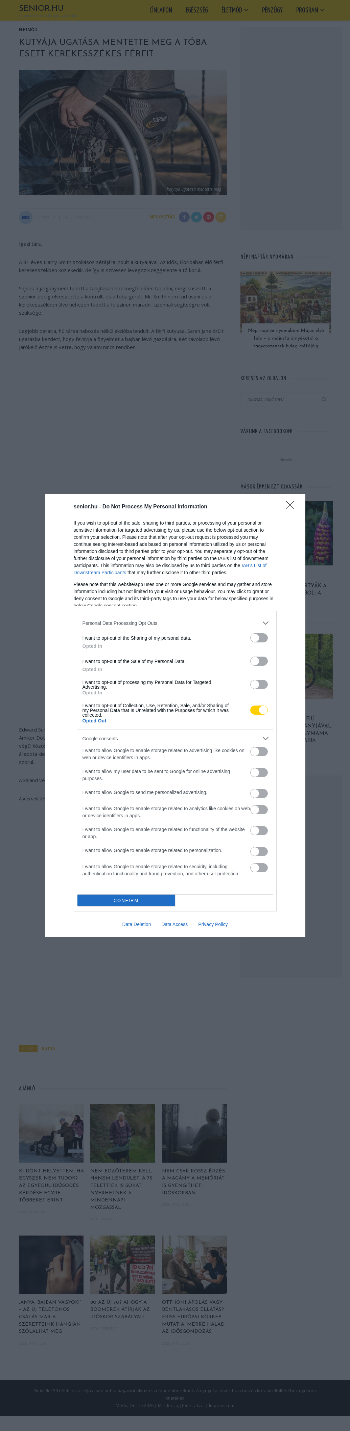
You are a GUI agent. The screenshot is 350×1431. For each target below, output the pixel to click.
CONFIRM (126, 900)
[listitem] (175, 623)
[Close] (292, 507)
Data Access (174, 924)
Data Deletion (136, 924)
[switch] (259, 637)
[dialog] (175, 715)
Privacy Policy (213, 924)
